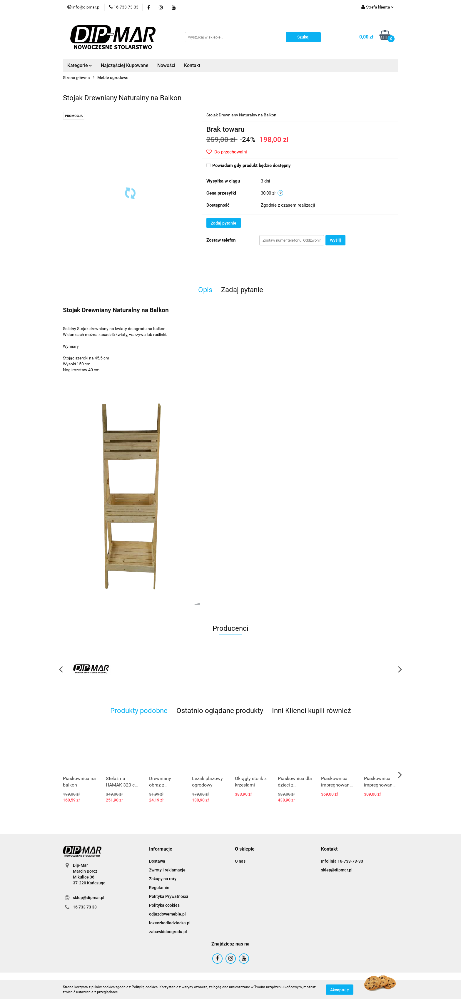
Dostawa (157, 861)
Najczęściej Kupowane (124, 65)
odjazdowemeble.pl (167, 914)
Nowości (166, 65)
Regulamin (159, 887)
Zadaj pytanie (223, 223)
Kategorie (79, 65)
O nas (240, 861)
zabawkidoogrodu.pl (168, 931)
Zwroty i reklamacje (167, 870)
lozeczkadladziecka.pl (170, 923)
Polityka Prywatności (168, 896)
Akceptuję (339, 989)
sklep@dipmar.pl (88, 897)
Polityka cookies (164, 905)
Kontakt (192, 65)
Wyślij (335, 240)
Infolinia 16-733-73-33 (342, 861)
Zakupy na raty (162, 878)
